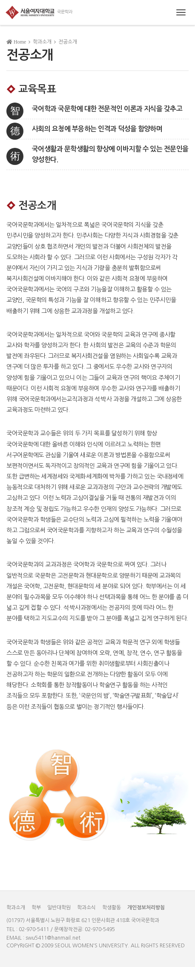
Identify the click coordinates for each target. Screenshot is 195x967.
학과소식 (86, 907)
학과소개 (15, 907)
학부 (36, 907)
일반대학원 (59, 907)
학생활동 (111, 907)
